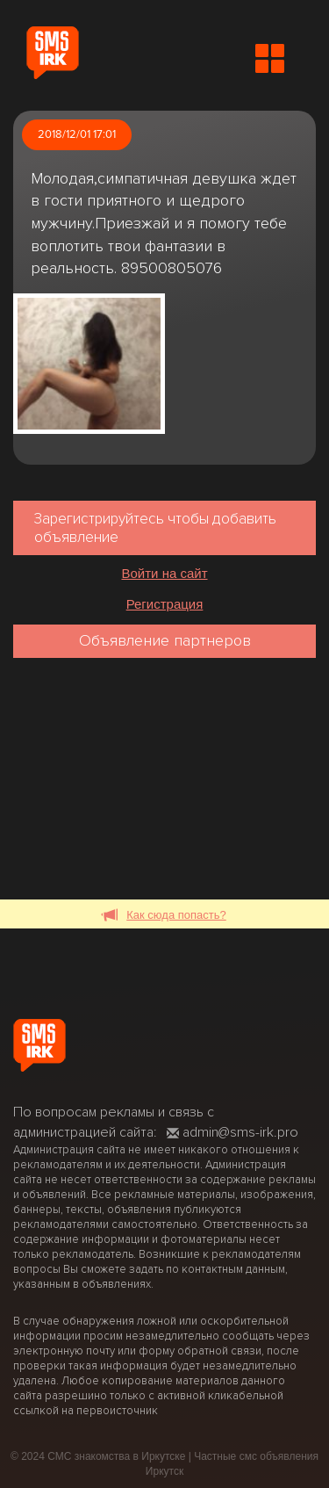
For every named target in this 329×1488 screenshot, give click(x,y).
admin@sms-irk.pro (232, 1132)
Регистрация (165, 603)
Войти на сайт (164, 573)
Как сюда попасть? (164, 915)
